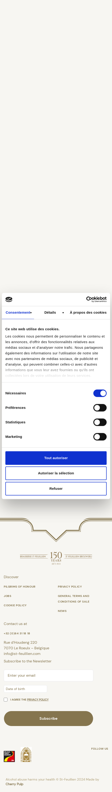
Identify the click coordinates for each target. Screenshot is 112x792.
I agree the (29, 699)
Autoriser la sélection (56, 473)
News (62, 611)
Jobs (7, 596)
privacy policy (38, 699)
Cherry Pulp (14, 784)
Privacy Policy (70, 587)
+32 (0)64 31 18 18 (17, 633)
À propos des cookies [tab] (88, 312)
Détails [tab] (50, 312)
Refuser (56, 488)
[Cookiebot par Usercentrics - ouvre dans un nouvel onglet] (86, 299)
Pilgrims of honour (19, 587)
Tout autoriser (56, 458)
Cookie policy (15, 605)
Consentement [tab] (18, 312)
